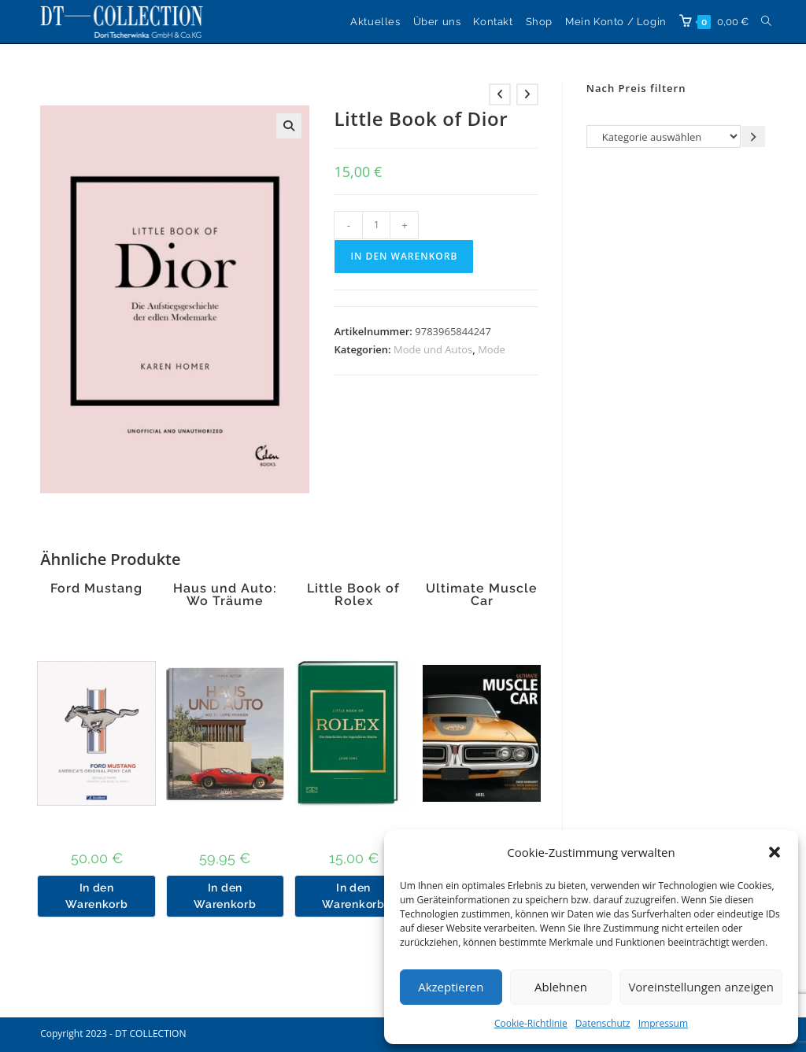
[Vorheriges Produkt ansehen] (500, 94)
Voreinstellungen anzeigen (701, 987)
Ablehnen (560, 987)
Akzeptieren (450, 987)
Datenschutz (602, 1023)
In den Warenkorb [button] (96, 895)
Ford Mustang (96, 588)
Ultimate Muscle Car (482, 594)
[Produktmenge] (376, 225)
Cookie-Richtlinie (531, 1023)
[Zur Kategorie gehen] (753, 136)
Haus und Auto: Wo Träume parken (225, 601)
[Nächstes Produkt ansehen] (527, 94)
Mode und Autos (433, 349)
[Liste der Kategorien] (663, 136)
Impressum (663, 1023)
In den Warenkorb (403, 256)
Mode (491, 349)
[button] (774, 852)
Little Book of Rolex (353, 594)
